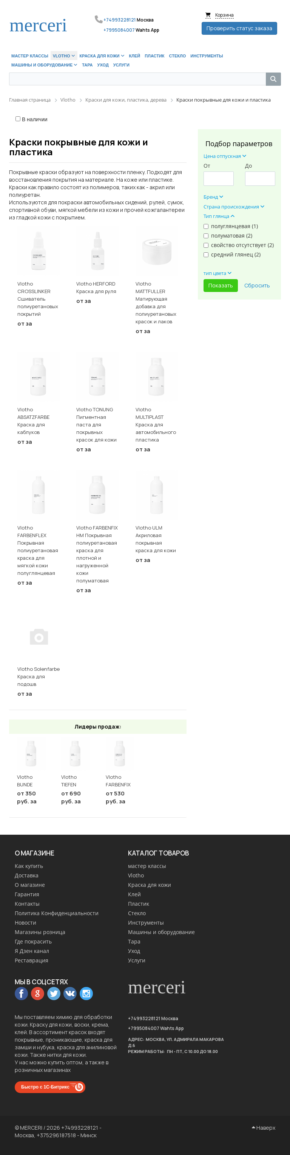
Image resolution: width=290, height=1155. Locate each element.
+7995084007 (119, 30)
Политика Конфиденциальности (57, 913)
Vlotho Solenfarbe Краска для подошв (38, 676)
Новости (25, 922)
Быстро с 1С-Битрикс (45, 1087)
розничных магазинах (43, 1069)
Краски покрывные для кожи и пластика (78, 147)
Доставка (27, 875)
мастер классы (147, 865)
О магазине (30, 884)
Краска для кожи (149, 884)
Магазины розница (40, 932)
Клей (134, 894)
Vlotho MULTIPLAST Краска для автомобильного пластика (156, 424)
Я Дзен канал (32, 950)
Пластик (138, 903)
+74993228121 (119, 20)
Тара (134, 941)
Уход (134, 950)
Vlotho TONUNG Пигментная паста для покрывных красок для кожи (96, 424)
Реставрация (31, 960)
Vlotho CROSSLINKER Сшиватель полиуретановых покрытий (37, 298)
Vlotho (136, 875)
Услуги (136, 960)
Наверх (263, 1127)
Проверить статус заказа (239, 28)
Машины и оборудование (161, 932)
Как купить (29, 865)
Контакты (27, 903)
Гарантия (27, 894)
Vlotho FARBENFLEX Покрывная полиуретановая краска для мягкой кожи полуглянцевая (37, 550)
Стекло (137, 913)
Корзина (224, 15)
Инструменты (146, 922)
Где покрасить (33, 941)
